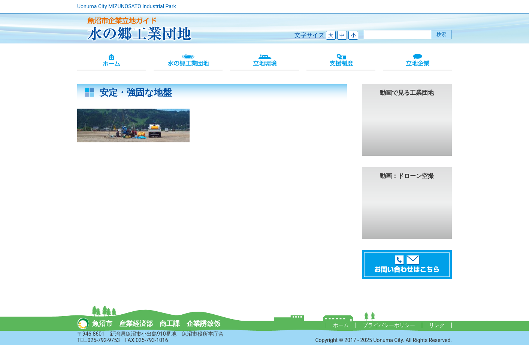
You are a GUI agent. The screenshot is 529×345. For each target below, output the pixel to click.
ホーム (111, 60)
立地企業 (417, 60)
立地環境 (264, 60)
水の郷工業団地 (188, 60)
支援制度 (340, 60)
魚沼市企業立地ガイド (137, 28)
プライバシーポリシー (389, 325)
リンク (437, 325)
